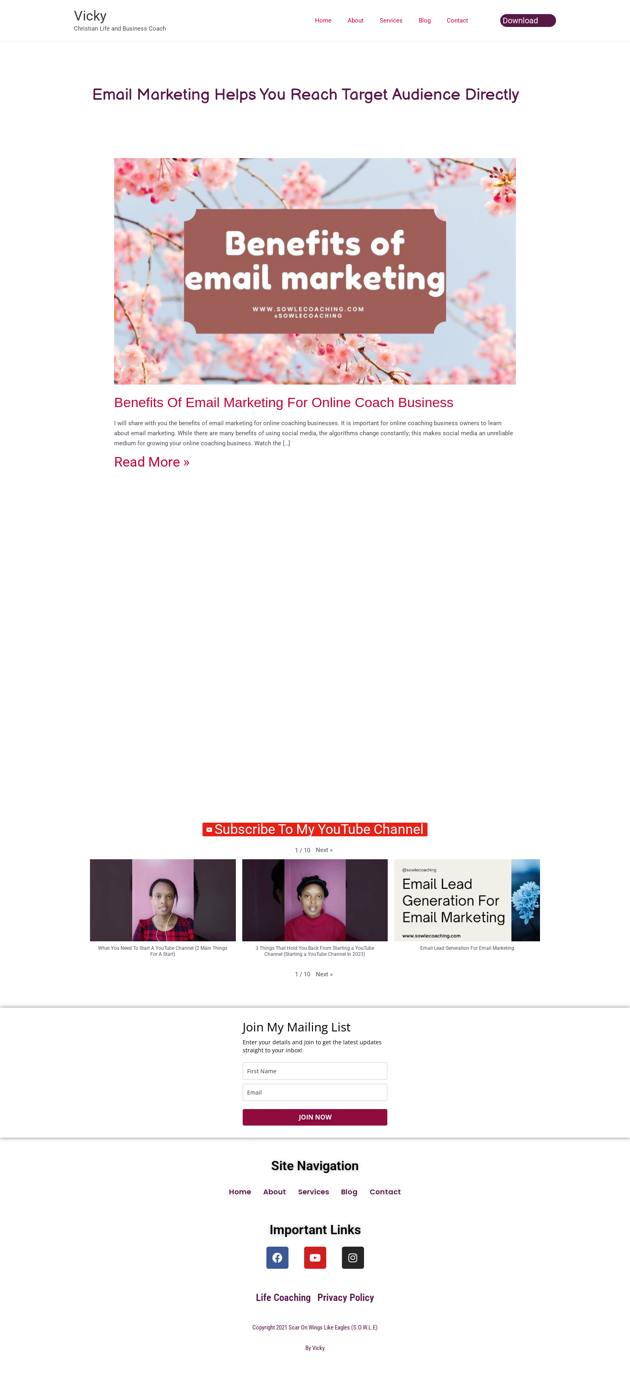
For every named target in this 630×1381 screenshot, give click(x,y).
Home (341, 20)
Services (401, 20)
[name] (315, 1072)
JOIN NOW (315, 1117)
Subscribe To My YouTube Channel (315, 830)
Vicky (90, 16)
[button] (528, 20)
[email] (315, 1093)
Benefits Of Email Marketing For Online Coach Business (284, 402)
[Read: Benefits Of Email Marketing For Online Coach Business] (315, 270)
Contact (459, 20)
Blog (431, 20)
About (370, 20)
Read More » (152, 462)
